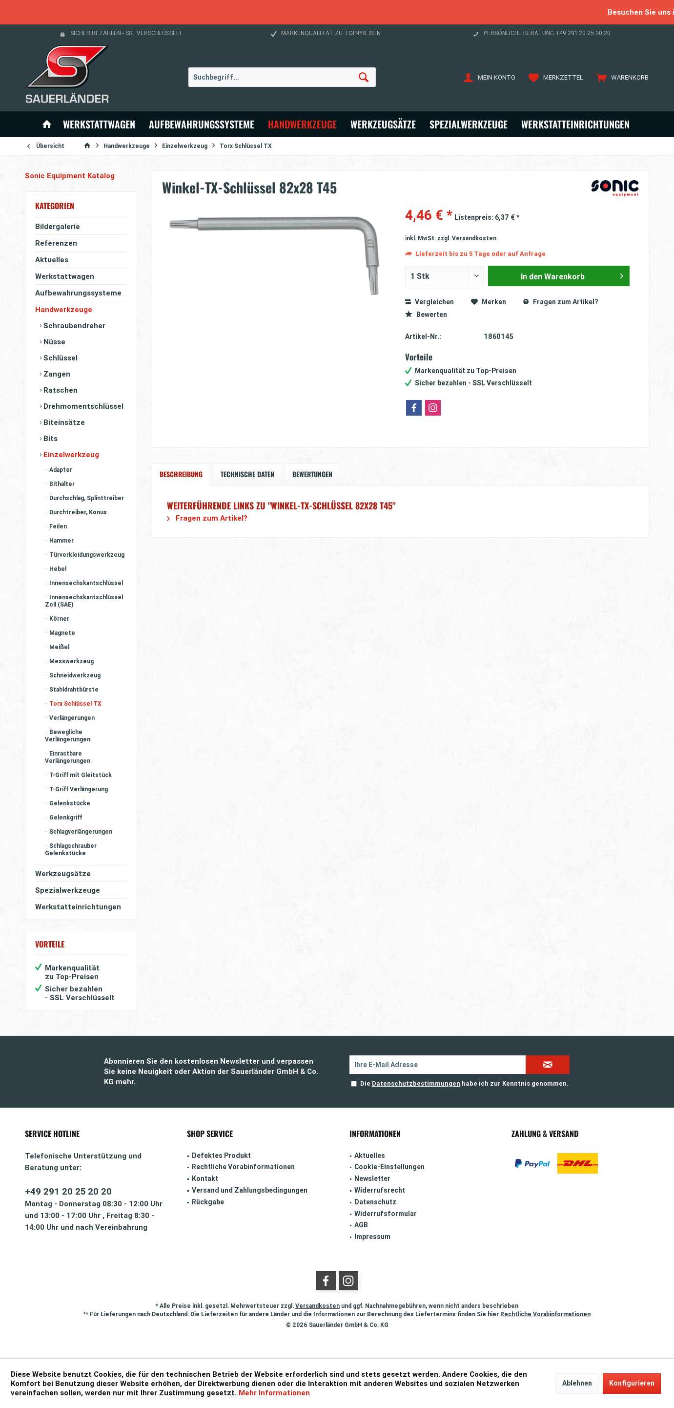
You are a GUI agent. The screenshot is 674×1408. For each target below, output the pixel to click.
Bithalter (61, 483)
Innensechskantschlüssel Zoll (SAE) (84, 600)
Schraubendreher (73, 325)
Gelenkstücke (69, 803)
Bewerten (426, 314)
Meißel (58, 647)
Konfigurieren (631, 1383)
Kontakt (205, 1178)
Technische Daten (247, 474)
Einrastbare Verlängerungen (67, 757)
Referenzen (56, 243)
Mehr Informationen (274, 1392)
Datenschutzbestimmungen (416, 1083)
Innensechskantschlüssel (85, 583)
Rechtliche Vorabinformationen (243, 1166)
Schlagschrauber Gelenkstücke (71, 849)
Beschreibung (181, 474)
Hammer (61, 540)
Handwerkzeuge (63, 309)
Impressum (372, 1236)
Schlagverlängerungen (80, 831)
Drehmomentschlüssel (82, 406)
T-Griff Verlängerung (78, 789)
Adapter (60, 469)
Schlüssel (59, 357)
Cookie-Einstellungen (389, 1166)
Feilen (57, 526)
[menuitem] (620, 77)
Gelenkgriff (65, 817)
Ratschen (59, 390)
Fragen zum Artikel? (560, 301)
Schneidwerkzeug (74, 675)
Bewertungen (312, 474)
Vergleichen (429, 301)
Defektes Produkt (221, 1155)
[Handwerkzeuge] (302, 124)
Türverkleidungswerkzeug (86, 554)
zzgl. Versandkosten (466, 238)
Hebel (57, 568)
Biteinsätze (63, 422)
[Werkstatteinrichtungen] (575, 124)
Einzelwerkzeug (70, 454)
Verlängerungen (71, 717)
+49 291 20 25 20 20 (68, 1191)
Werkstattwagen (64, 276)
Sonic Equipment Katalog (70, 175)
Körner (58, 618)
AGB (361, 1224)
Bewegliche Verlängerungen (67, 735)
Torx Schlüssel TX (75, 703)
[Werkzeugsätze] (383, 124)
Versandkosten (317, 1305)
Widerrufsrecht (379, 1190)
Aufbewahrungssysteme (78, 292)
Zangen (55, 373)
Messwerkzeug (71, 661)
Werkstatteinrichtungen (78, 906)
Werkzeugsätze (63, 873)
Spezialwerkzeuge (67, 890)
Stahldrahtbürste (73, 689)
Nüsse (53, 341)
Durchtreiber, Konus (77, 512)
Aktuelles (51, 259)
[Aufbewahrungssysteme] (201, 124)
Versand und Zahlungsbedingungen (249, 1190)
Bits (49, 438)
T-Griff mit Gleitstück (80, 774)
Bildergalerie (57, 226)
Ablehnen (577, 1383)
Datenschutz (375, 1202)
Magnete (61, 632)
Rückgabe (208, 1202)
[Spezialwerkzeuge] (468, 124)
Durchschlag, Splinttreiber (86, 498)
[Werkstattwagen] (99, 124)
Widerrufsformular (385, 1213)
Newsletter (372, 1178)
